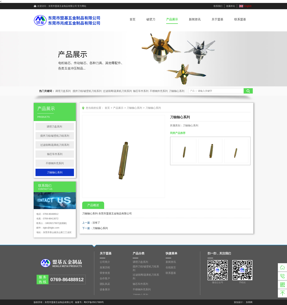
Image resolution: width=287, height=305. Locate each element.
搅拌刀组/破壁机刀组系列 (87, 91)
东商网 (249, 302)
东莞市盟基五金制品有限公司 (62, 6)
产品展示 (172, 19)
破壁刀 (150, 19)
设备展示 (105, 289)
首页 (132, 19)
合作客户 (105, 278)
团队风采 (105, 283)
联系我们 (218, 6)
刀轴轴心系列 (176, 91)
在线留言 (171, 267)
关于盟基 (217, 19)
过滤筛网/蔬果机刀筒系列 (117, 91)
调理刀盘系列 (63, 91)
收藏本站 (230, 6)
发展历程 (105, 267)
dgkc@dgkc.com (51, 228)
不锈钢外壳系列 (159, 91)
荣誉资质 (105, 272)
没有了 (96, 222)
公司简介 (105, 261)
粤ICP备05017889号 (94, 302)
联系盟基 (240, 19)
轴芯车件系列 (140, 91)
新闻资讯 (195, 19)
